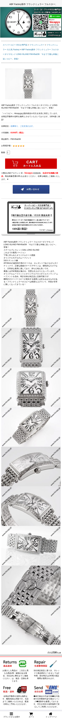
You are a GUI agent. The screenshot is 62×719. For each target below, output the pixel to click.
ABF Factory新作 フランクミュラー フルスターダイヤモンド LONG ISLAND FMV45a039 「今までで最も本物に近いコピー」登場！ (31, 54)
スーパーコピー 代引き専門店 (15, 45)
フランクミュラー (37, 45)
